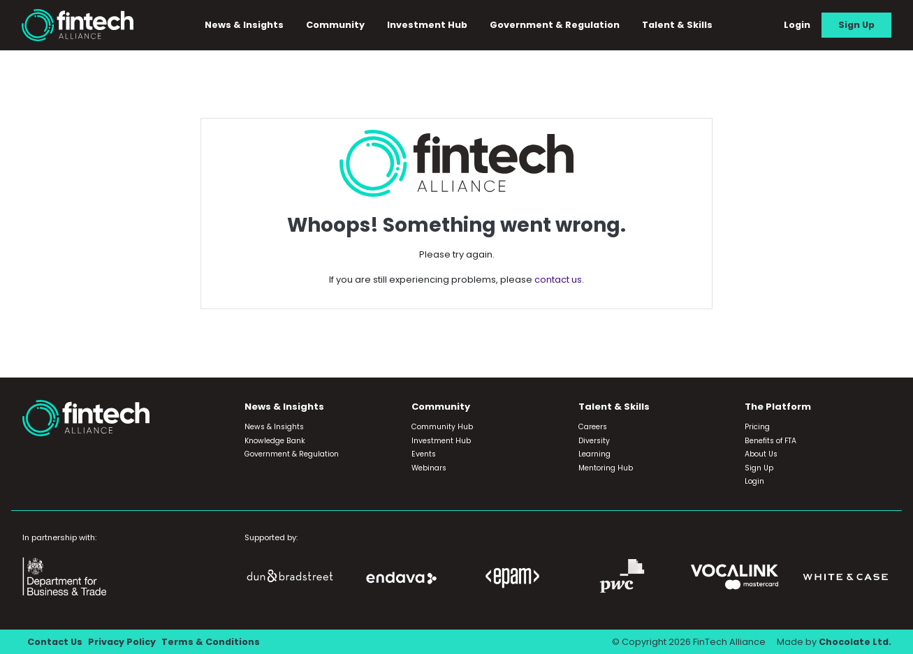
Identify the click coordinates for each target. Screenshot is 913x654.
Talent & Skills (677, 25)
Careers (592, 427)
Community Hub (442, 427)
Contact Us (54, 642)
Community (335, 25)
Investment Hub (427, 25)
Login (797, 25)
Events (423, 454)
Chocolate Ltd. (855, 642)
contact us (558, 279)
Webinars (428, 468)
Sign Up (856, 25)
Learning (594, 454)
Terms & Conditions (210, 642)
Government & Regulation (555, 25)
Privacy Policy (122, 642)
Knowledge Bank (274, 441)
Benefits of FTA (770, 441)
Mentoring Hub (605, 468)
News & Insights (244, 25)
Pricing (757, 427)
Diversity (594, 441)
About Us (761, 454)
